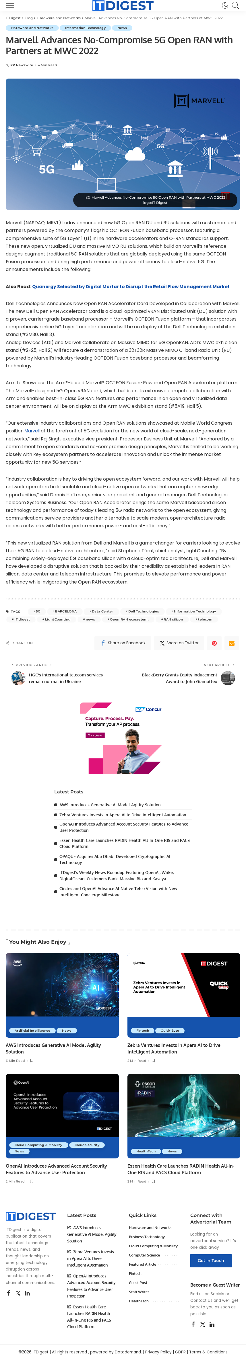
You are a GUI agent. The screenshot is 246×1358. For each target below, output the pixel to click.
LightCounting (58, 619)
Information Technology (88, 28)
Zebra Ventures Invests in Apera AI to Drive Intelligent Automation (122, 814)
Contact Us (201, 1299)
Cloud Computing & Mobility (40, 1143)
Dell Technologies (143, 611)
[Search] (234, 5)
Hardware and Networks (33, 28)
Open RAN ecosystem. (129, 619)
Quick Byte (171, 1029)
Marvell (33, 431)
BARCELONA (66, 611)
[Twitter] (179, 643)
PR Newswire (21, 65)
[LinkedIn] (27, 1292)
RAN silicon (173, 619)
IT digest (22, 619)
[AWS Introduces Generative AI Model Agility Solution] (62, 993)
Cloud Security (89, 1143)
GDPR (180, 1350)
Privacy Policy (158, 1350)
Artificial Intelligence (33, 1029)
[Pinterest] (214, 643)
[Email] (231, 643)
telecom (205, 619)
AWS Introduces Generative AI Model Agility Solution (110, 804)
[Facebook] (122, 643)
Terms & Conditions (208, 1350)
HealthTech (146, 1150)
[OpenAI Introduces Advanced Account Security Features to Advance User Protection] (62, 1114)
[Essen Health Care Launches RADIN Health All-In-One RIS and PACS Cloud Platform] (184, 1114)
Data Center (102, 611)
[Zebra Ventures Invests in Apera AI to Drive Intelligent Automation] (184, 993)
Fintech (143, 1029)
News (126, 28)
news (90, 619)
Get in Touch (211, 1258)
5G (38, 611)
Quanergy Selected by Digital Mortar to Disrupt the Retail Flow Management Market (134, 286)
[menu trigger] (11, 5)
